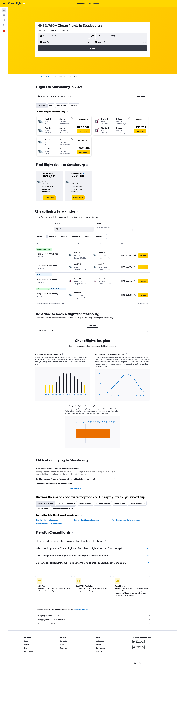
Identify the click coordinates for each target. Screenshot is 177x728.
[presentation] (102, 26)
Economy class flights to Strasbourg (49, 523)
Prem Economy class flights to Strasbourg (126, 520)
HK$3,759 (46, 25)
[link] (49, 197)
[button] (3, 3)
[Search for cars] (4, 20)
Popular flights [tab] (43, 508)
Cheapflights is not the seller (93, 615)
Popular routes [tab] (119, 503)
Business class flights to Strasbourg (86, 520)
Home (36, 77)
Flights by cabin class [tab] (45, 503)
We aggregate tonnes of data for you (93, 619)
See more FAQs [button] (75, 488)
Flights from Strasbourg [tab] (66, 503)
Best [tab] (50, 105)
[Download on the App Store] (138, 647)
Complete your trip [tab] (103, 503)
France (50, 77)
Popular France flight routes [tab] (63, 508)
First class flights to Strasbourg (47, 520)
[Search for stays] (4, 15)
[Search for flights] (4, 10)
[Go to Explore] (4, 24)
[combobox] (42, 30)
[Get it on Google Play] (138, 642)
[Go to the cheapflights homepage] (16, 3)
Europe (43, 77)
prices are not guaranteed (81, 609)
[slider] (131, 230)
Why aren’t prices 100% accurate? (93, 624)
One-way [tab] (74, 105)
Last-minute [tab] (61, 105)
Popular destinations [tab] (137, 503)
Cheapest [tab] (41, 105)
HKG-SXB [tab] (92, 325)
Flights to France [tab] (85, 503)
